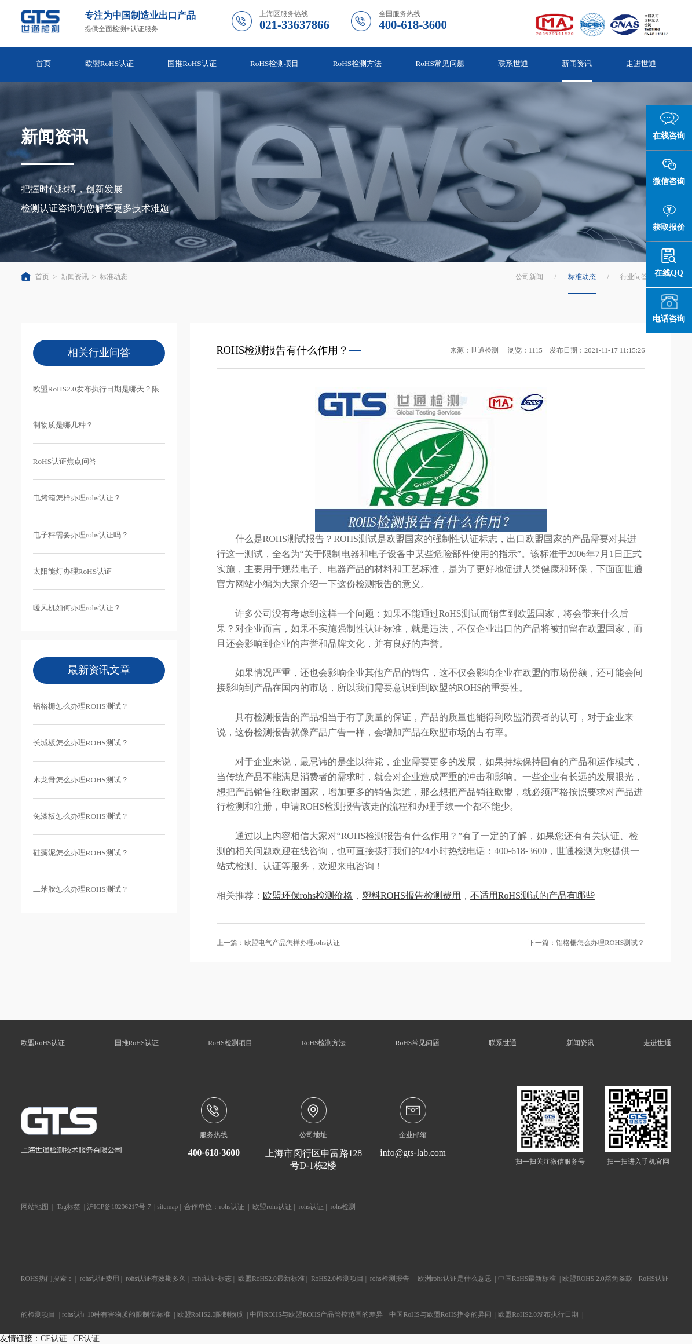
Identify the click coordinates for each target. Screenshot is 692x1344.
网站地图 (35, 1207)
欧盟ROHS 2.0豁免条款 (597, 1279)
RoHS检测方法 (357, 63)
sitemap (167, 1207)
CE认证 (54, 1338)
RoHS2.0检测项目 (337, 1279)
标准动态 (113, 277)
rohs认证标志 (212, 1279)
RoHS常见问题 (439, 63)
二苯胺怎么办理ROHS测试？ (81, 889)
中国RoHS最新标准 (527, 1279)
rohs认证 (231, 1207)
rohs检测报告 (389, 1279)
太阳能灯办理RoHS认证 (72, 571)
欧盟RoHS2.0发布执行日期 (538, 1315)
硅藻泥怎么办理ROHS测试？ (81, 852)
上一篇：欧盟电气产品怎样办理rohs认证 (278, 943)
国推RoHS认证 (191, 63)
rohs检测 (343, 1207)
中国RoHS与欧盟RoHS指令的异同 (440, 1315)
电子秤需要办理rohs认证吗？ (81, 534)
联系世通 (513, 63)
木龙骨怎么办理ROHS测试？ (81, 779)
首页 (43, 63)
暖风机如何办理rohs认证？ (77, 607)
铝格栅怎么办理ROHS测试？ (81, 706)
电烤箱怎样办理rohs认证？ (77, 497)
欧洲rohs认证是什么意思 (455, 1279)
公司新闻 (529, 277)
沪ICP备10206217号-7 (119, 1207)
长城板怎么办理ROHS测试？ (81, 742)
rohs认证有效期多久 (156, 1279)
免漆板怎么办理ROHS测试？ (81, 816)
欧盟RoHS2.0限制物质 (210, 1315)
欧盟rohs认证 (272, 1207)
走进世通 (641, 63)
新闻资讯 (577, 63)
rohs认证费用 (99, 1279)
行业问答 (634, 277)
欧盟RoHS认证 (109, 63)
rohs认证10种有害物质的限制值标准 (116, 1315)
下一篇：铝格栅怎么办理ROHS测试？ (586, 943)
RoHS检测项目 (274, 63)
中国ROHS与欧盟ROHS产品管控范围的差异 (316, 1315)
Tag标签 (68, 1207)
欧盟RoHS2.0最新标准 (271, 1279)
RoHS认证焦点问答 (65, 461)
